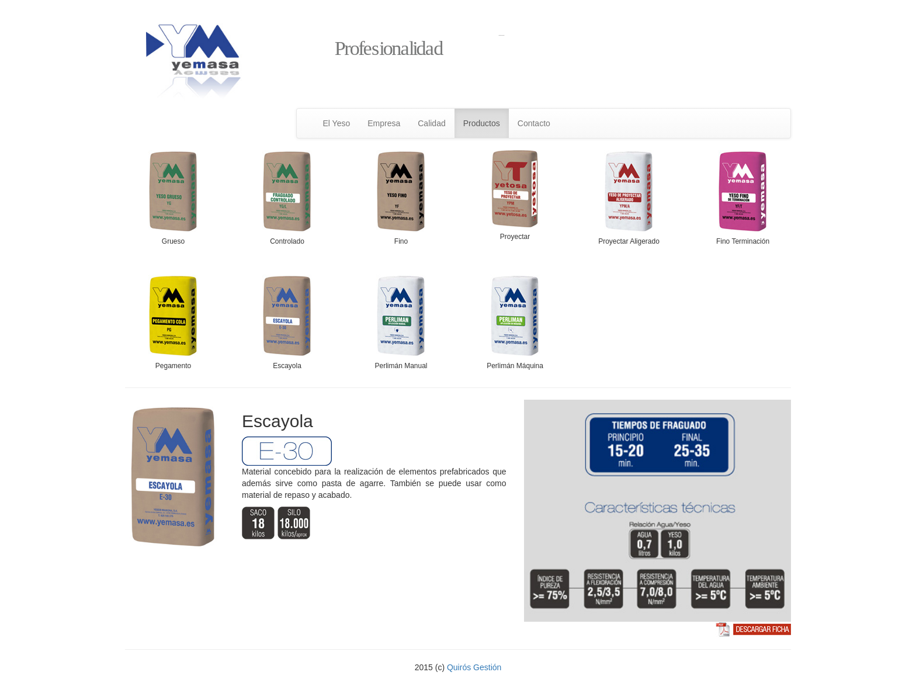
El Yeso (337, 123)
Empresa (383, 123)
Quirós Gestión (474, 667)
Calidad (431, 123)
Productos (481, 123)
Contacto (534, 123)
